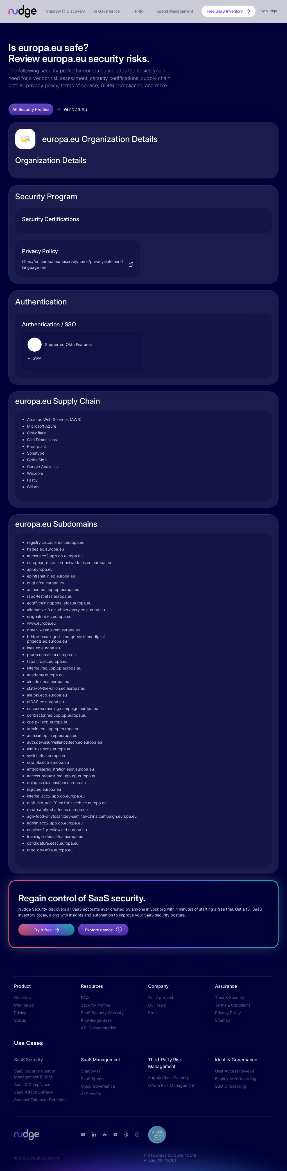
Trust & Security (229, 997)
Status (20, 1020)
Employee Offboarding (235, 1078)
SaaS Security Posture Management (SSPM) (34, 1074)
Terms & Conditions (232, 1005)
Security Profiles (96, 1005)
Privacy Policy (228, 1012)
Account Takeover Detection (40, 1099)
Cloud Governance (98, 1086)
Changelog (24, 1005)
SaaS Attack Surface (33, 1092)
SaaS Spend (92, 1078)
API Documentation (98, 1027)
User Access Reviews (234, 1071)
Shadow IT (91, 1071)
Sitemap (222, 1020)
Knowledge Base (96, 1020)
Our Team (157, 1005)
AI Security (91, 1093)
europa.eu (75, 109)
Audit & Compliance (32, 1084)
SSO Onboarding (230, 1086)
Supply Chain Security (168, 1077)
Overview (22, 997)
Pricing (20, 1012)
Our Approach (161, 997)
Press (153, 1012)
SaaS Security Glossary (102, 1012)
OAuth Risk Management (171, 1085)
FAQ (85, 997)
